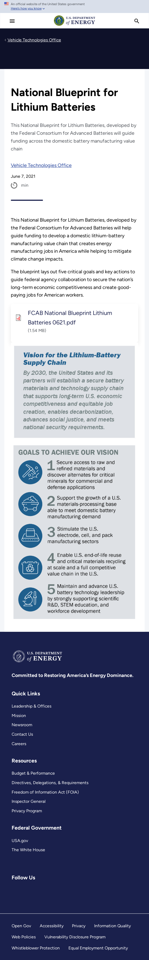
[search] (136, 21)
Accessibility (52, 925)
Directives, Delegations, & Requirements (50, 782)
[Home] (74, 25)
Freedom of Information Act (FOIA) (45, 792)
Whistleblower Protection (36, 948)
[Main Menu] (12, 21)
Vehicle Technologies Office (41, 165)
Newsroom (22, 724)
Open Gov (21, 925)
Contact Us (22, 734)
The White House (28, 849)
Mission (19, 715)
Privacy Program (27, 810)
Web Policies (24, 936)
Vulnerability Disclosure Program (74, 936)
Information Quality (112, 925)
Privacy (78, 925)
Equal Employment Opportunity (98, 948)
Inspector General (28, 801)
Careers (19, 743)
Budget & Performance (33, 773)
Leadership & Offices (31, 706)
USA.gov (20, 840)
